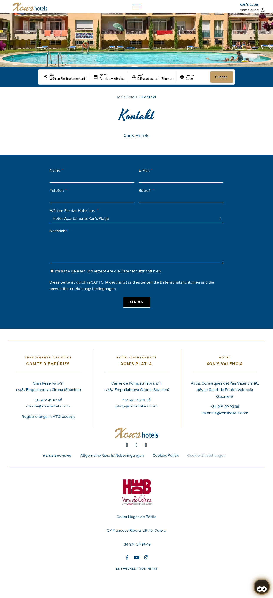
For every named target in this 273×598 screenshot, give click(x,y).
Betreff (145, 190)
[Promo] (196, 78)
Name (55, 170)
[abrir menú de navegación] (136, 7)
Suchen (221, 77)
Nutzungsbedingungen (95, 289)
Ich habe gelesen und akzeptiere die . (108, 271)
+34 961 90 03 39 (225, 406)
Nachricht (59, 231)
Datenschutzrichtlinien (141, 271)
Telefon (57, 190)
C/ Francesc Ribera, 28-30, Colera (136, 530)
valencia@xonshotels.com (225, 413)
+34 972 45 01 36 (137, 400)
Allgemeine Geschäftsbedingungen (112, 455)
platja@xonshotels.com (137, 406)
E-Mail (144, 170)
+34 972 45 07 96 (48, 400)
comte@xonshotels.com (48, 406)
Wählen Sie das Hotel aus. (73, 211)
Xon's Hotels (126, 97)
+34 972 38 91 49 (136, 544)
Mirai (152, 568)
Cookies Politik (166, 455)
